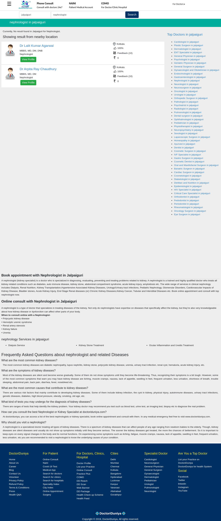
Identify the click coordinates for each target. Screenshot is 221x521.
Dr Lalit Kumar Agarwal (37, 45)
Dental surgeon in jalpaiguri (188, 115)
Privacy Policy (16, 480)
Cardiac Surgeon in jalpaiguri (189, 172)
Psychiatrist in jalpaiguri (186, 105)
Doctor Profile (84, 463)
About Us (14, 463)
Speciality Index (51, 484)
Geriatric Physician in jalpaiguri (190, 63)
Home (12, 459)
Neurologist (150, 491)
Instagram (183, 487)
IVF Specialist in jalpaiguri (187, 154)
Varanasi (115, 487)
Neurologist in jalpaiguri (186, 84)
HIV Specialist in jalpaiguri (187, 189)
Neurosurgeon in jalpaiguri (187, 87)
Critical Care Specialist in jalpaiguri (192, 193)
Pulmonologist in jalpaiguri (187, 112)
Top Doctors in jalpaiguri (185, 34)
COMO (80, 477)
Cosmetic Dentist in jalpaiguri (189, 161)
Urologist (149, 484)
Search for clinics (52, 477)
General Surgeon (153, 470)
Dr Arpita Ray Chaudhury (38, 69)
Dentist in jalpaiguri (184, 147)
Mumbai (114, 463)
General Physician (153, 466)
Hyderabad (116, 477)
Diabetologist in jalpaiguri (187, 179)
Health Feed (83, 498)
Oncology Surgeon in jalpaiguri (190, 211)
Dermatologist (151, 477)
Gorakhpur (116, 494)
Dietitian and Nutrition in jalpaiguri (191, 182)
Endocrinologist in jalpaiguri (188, 73)
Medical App (49, 470)
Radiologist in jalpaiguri (186, 108)
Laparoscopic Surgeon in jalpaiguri (192, 137)
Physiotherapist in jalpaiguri (188, 126)
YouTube (182, 490)
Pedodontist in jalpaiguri (186, 200)
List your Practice (86, 466)
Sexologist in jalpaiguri (185, 133)
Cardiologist (150, 459)
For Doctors (179, 4)
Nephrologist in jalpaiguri (187, 80)
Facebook (183, 476)
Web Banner (83, 487)
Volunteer (14, 477)
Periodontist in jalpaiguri (186, 204)
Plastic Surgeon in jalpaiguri (188, 45)
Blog (11, 470)
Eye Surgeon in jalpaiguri (187, 214)
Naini (45, 463)
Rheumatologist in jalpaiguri (188, 207)
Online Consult (50, 459)
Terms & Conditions (19, 487)
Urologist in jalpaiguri (185, 94)
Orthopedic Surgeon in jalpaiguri (191, 98)
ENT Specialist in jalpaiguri (188, 52)
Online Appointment (53, 491)
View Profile (28, 59)
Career (12, 466)
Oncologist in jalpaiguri (186, 91)
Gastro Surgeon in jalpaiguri (188, 158)
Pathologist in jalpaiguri (186, 102)
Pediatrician (150, 480)
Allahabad (115, 491)
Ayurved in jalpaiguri (184, 144)
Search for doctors (52, 473)
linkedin (182, 483)
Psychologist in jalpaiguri (187, 59)
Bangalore (115, 473)
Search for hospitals (53, 480)
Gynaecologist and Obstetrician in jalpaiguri (196, 70)
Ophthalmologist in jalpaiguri (189, 119)
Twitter (181, 480)
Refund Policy (16, 484)
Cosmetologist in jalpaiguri (187, 175)
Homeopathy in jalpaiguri (187, 140)
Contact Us (15, 473)
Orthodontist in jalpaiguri (186, 196)
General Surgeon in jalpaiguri (189, 66)
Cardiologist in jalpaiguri (186, 42)
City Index (48, 487)
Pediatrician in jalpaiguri (186, 123)
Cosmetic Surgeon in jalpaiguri (190, 151)
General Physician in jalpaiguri (190, 56)
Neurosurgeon (151, 463)
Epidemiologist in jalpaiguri (188, 186)
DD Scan (81, 484)
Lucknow (115, 480)
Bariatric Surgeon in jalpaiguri (189, 168)
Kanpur (114, 484)
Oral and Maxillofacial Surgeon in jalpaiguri (196, 165)
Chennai (114, 466)
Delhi (113, 459)
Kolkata (114, 470)
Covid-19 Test (50, 466)
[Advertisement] (110, 247)
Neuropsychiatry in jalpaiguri (189, 130)
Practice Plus (83, 473)
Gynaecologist (151, 473)
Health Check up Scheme (90, 495)
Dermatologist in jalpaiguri (187, 49)
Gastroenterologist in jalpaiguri (190, 77)
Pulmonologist (151, 487)
